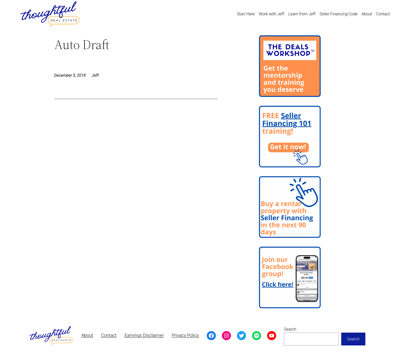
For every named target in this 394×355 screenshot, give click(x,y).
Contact (109, 335)
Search (290, 329)
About (87, 335)
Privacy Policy (185, 335)
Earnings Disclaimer (144, 335)
